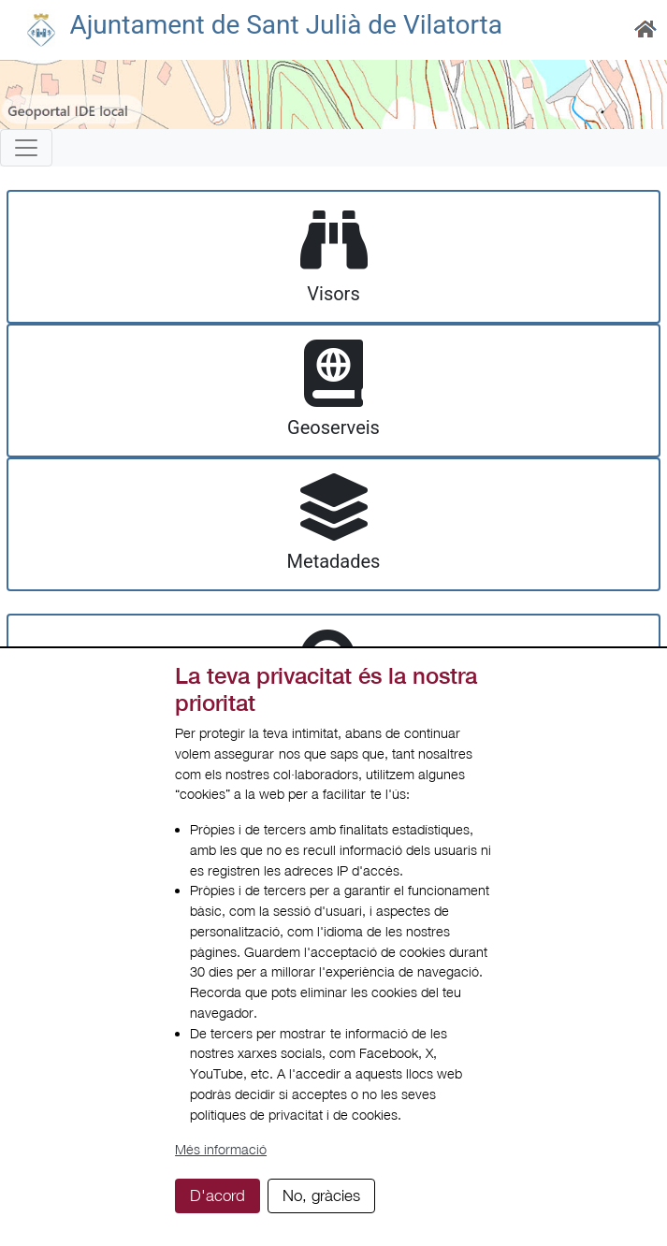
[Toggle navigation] (26, 148)
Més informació (221, 1149)
